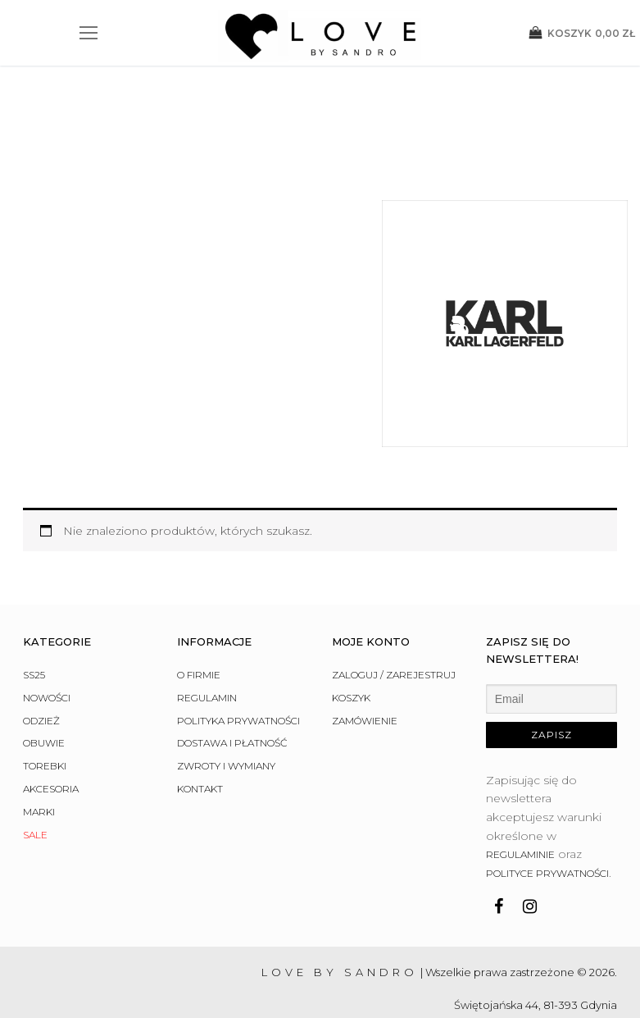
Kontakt (200, 666)
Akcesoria (51, 666)
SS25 (34, 552)
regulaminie (520, 731)
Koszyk (351, 574)
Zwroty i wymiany (226, 643)
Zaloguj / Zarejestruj (394, 552)
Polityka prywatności (238, 597)
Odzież (41, 597)
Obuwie (44, 620)
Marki (39, 688)
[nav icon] (88, 33)
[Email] (551, 576)
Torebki (44, 643)
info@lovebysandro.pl (559, 915)
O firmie (198, 552)
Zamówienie (364, 597)
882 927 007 (585, 898)
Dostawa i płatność (232, 620)
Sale (35, 711)
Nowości (46, 574)
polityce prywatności (547, 750)
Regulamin (207, 574)
